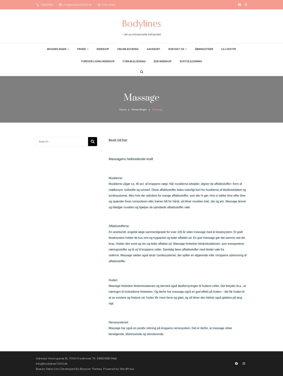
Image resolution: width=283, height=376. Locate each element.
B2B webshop (163, 61)
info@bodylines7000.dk (77, 4)
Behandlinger (56, 49)
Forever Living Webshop (98, 61)
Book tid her (118, 140)
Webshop (103, 49)
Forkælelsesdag (134, 61)
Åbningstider (204, 49)
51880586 (47, 4)
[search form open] (142, 72)
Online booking (128, 49)
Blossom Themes (91, 369)
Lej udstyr (228, 49)
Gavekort (153, 49)
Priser (81, 49)
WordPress (127, 369)
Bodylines (141, 23)
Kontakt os (176, 49)
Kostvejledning (191, 61)
